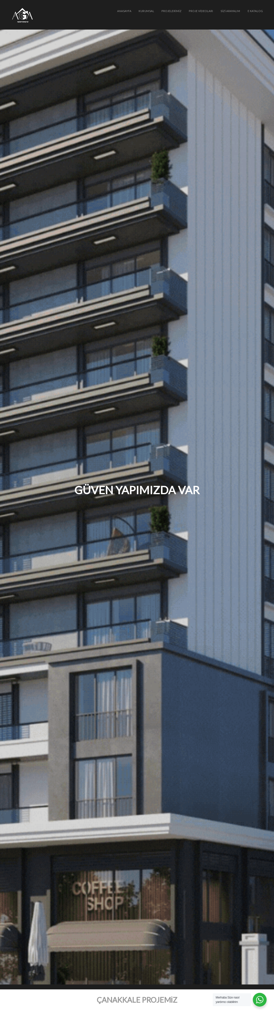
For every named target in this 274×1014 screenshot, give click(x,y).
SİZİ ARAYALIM (230, 11)
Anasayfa (124, 11)
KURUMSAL (146, 11)
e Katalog (255, 11)
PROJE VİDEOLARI (201, 11)
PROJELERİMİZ (171, 11)
